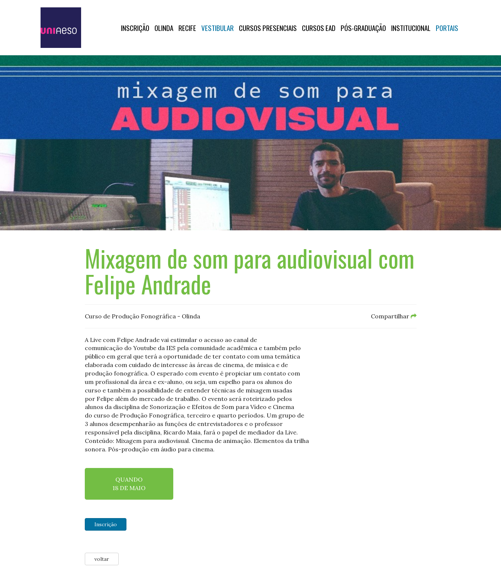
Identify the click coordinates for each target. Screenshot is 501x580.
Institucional (411, 27)
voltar (101, 559)
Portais (447, 27)
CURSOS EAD (318, 27)
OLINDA (163, 27)
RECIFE (187, 27)
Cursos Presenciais (268, 27)
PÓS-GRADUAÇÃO (363, 27)
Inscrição (135, 27)
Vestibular (217, 27)
